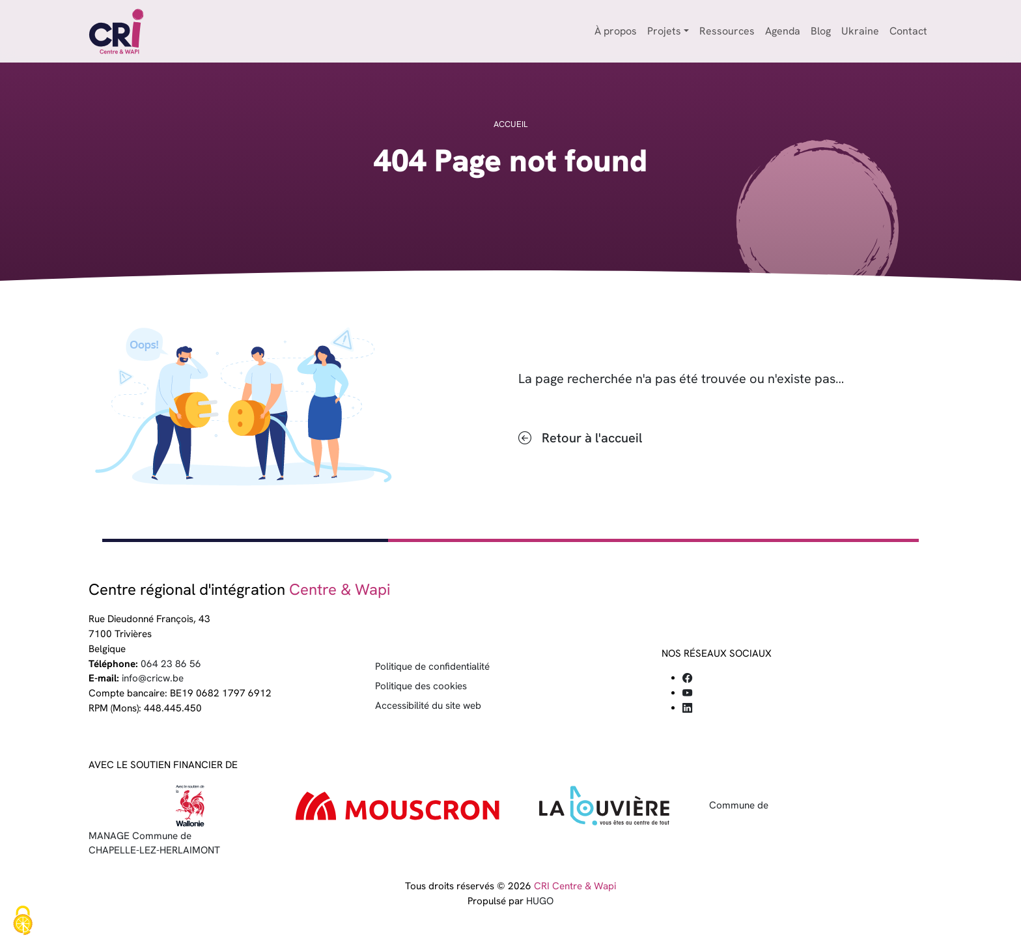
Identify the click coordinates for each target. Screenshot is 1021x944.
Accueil (510, 124)
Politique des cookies (421, 686)
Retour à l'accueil (592, 437)
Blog (821, 31)
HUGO (539, 901)
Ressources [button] (727, 31)
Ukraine (860, 31)
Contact (908, 31)
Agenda (782, 31)
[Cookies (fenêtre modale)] (23, 921)
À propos (615, 31)
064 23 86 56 (171, 663)
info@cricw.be (153, 678)
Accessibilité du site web (428, 705)
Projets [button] (664, 31)
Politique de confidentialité (432, 666)
